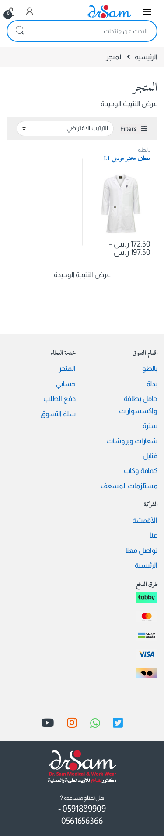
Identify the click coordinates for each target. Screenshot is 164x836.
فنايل (150, 455)
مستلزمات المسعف (129, 486)
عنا (153, 535)
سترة (150, 425)
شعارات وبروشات (131, 441)
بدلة (152, 383)
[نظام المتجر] (65, 128)
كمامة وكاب (140, 470)
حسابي (65, 383)
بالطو (144, 150)
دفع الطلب (59, 398)
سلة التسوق (57, 414)
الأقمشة (144, 520)
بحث (19, 31)
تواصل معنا (141, 550)
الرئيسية (146, 57)
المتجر (67, 368)
